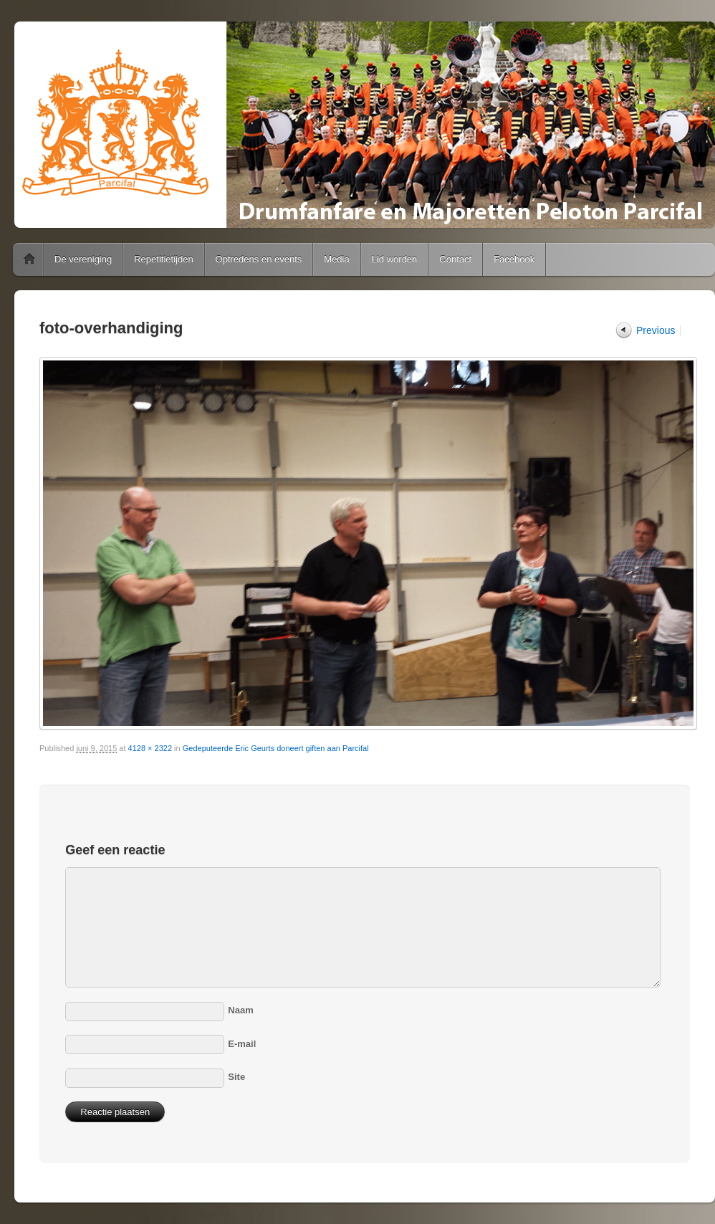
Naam (240, 1010)
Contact (455, 259)
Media (336, 259)
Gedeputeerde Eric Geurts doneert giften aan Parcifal (276, 748)
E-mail (242, 1043)
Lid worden (395, 259)
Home (29, 259)
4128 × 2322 (150, 748)
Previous (655, 330)
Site (236, 1076)
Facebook (514, 259)
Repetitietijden (163, 259)
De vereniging (83, 259)
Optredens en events (259, 259)
